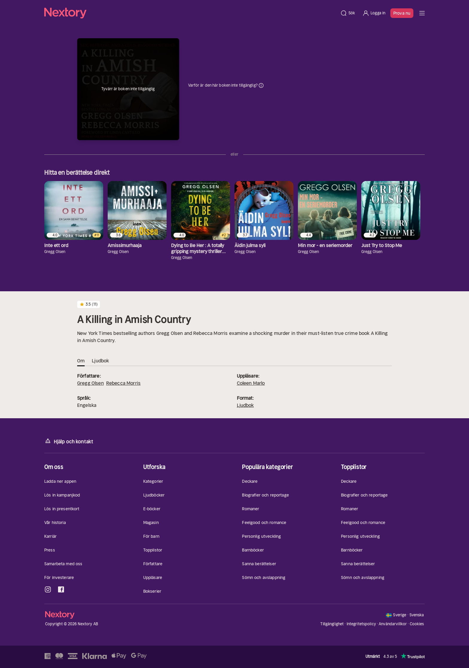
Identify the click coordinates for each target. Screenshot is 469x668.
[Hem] (190, 13)
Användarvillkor (393, 623)
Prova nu (401, 13)
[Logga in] (374, 13)
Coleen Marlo (251, 383)
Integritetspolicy (361, 623)
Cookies (417, 624)
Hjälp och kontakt (68, 441)
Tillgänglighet (332, 623)
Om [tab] (81, 361)
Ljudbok (245, 405)
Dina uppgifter (261, 85)
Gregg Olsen (90, 383)
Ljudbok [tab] (100, 361)
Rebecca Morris (123, 383)
